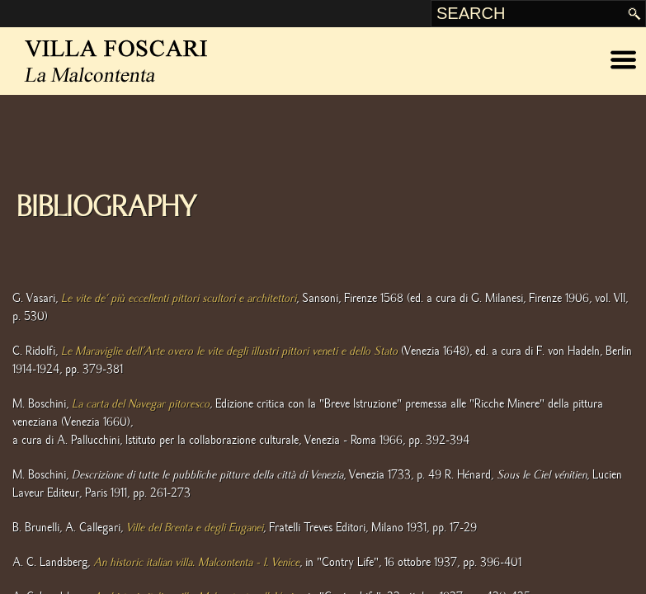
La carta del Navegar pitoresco (141, 404)
